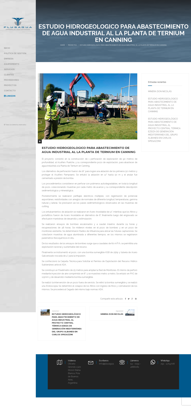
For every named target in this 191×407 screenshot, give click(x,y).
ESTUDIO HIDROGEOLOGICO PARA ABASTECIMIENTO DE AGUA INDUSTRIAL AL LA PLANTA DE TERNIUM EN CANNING (163, 105)
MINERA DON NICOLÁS (160, 91)
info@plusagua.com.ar (110, 363)
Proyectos (72, 45)
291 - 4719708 (168, 363)
